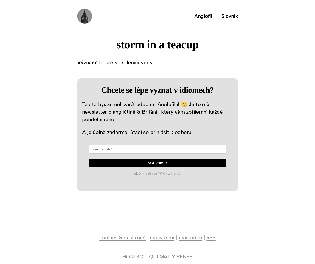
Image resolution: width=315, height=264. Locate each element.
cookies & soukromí (122, 237)
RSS (210, 237)
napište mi (162, 237)
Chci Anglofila (157, 163)
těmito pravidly (171, 173)
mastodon (190, 237)
